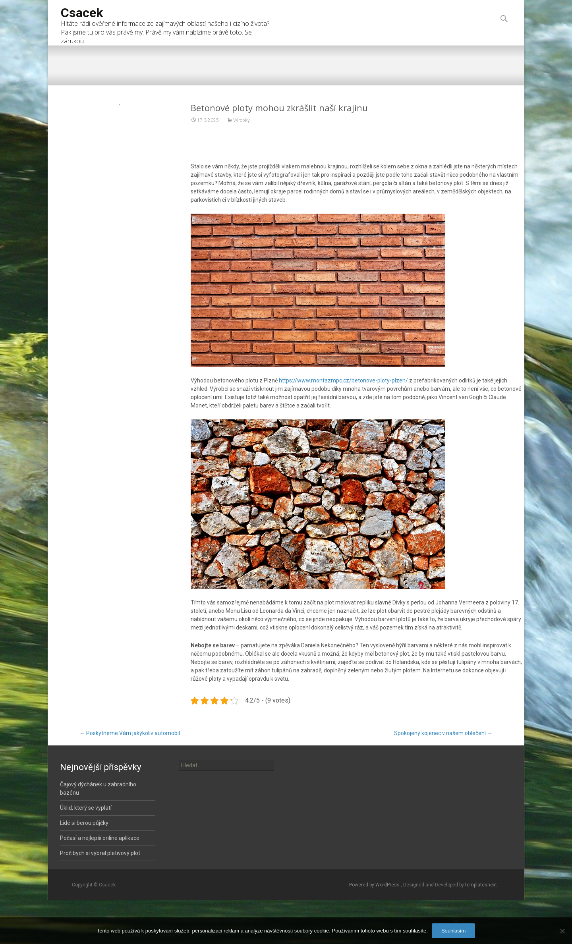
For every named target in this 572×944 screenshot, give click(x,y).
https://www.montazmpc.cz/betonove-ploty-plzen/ (343, 404)
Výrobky (241, 144)
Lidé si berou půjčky (84, 823)
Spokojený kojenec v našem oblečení (443, 733)
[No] (562, 931)
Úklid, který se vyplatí (86, 808)
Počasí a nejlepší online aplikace (99, 838)
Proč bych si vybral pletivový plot (100, 853)
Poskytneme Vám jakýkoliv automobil (129, 733)
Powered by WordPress (375, 885)
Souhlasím (453, 931)
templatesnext (481, 885)
